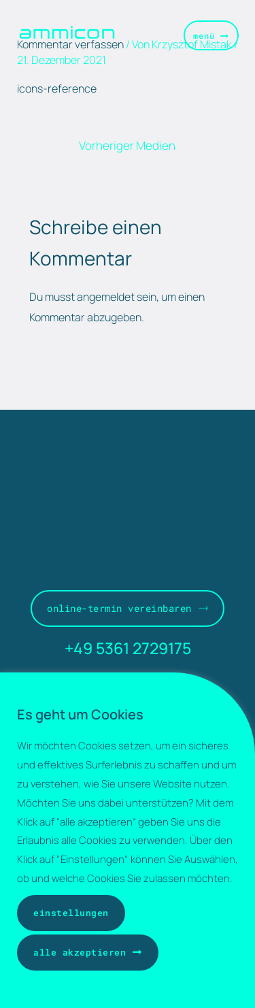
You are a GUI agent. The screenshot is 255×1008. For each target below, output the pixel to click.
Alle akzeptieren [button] (79, 952)
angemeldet (106, 296)
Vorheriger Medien (127, 145)
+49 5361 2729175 (128, 648)
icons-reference (57, 88)
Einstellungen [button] (71, 913)
